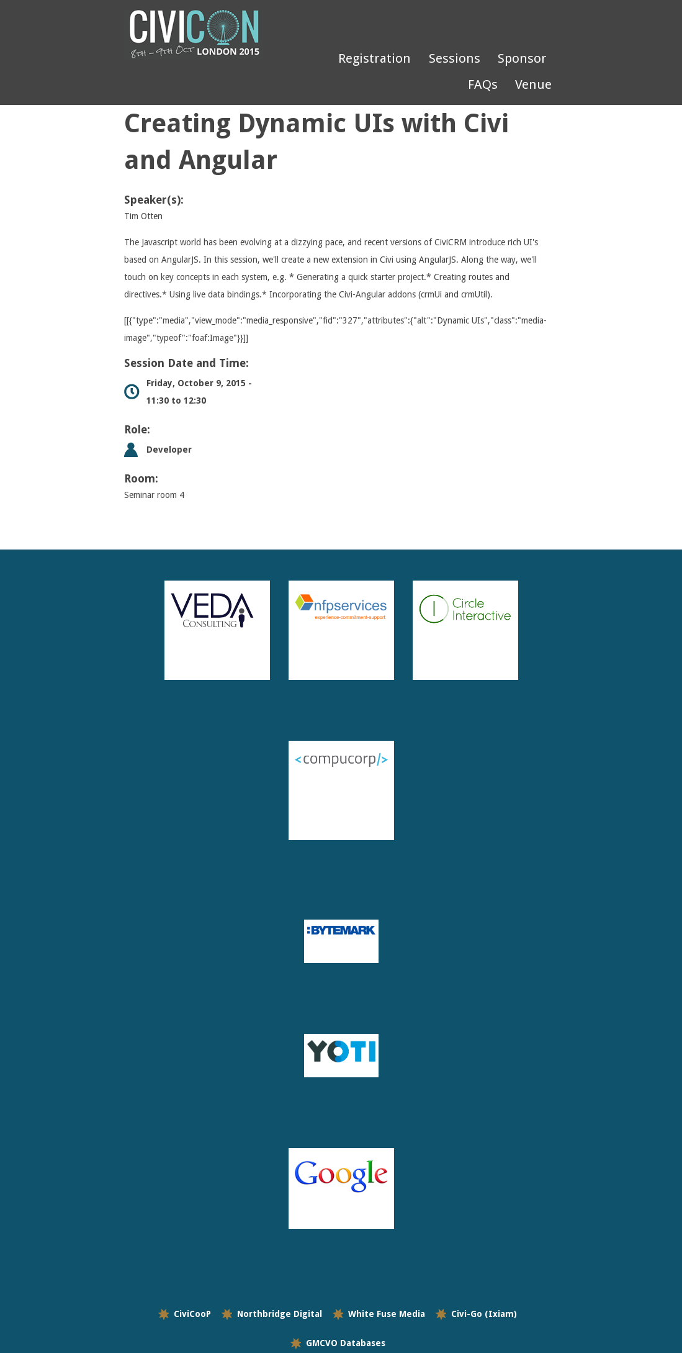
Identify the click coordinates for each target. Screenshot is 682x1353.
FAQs (483, 84)
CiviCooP (192, 1314)
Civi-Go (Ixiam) (484, 1314)
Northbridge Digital (279, 1314)
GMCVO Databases (345, 1343)
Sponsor (522, 58)
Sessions (454, 58)
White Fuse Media (386, 1314)
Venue (533, 84)
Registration (374, 58)
